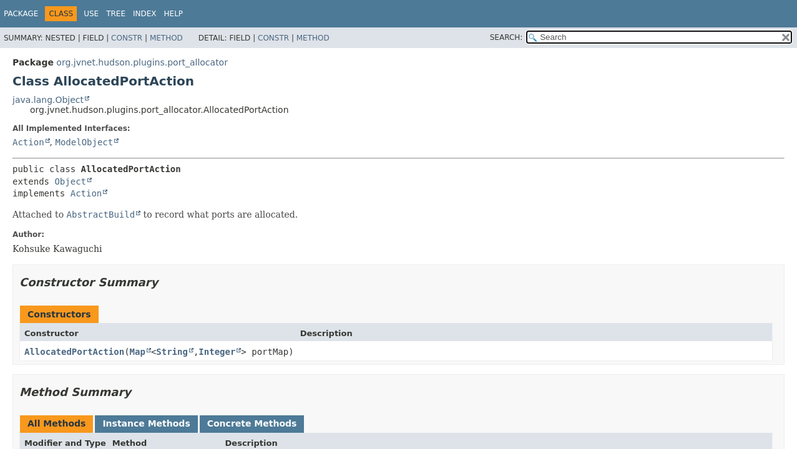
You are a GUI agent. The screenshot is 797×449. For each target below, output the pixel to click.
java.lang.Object (48, 100)
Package (21, 13)
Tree (115, 13)
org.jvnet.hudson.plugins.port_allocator (142, 62)
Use (91, 13)
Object (70, 181)
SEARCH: (506, 37)
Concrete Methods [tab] (252, 423)
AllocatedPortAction (74, 352)
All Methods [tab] (56, 423)
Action (28, 142)
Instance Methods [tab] (146, 423)
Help (173, 13)
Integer (216, 352)
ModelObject (84, 142)
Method (166, 38)
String (172, 352)
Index (145, 13)
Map (137, 352)
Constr (126, 38)
